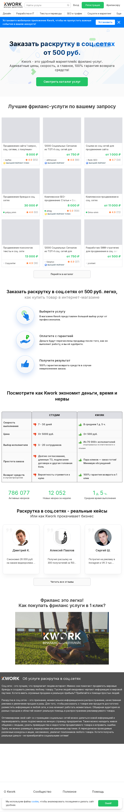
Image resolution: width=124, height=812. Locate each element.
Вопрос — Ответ (101, 759)
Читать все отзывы (62, 581)
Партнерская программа (47, 765)
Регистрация (93, 5)
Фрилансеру (113, 5)
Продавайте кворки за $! (77, 771)
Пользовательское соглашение (14, 767)
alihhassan (51, 160)
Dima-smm (93, 212)
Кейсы (36, 771)
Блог (35, 759)
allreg (49, 211)
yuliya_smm (10, 212)
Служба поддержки (103, 765)
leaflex (8, 160)
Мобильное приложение (76, 792)
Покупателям (70, 759)
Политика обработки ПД (18, 774)
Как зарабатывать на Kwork (74, 779)
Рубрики (67, 786)
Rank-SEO (92, 160)
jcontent (91, 263)
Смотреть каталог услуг (62, 81)
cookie (35, 801)
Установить (105, 22)
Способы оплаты (13, 780)
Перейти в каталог (62, 274)
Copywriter (10, 263)
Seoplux (50, 262)
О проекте (10, 759)
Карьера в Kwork (13, 786)
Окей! (108, 803)
